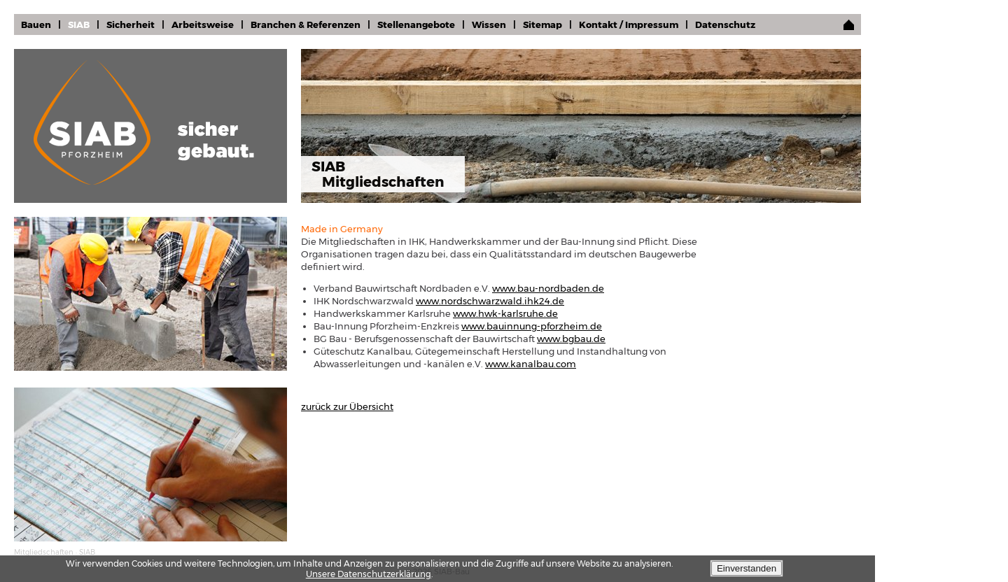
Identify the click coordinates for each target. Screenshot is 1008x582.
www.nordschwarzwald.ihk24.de (490, 300)
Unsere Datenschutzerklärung (368, 574)
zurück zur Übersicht (347, 406)
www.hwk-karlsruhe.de (505, 313)
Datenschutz (725, 24)
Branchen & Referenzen (305, 24)
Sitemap (542, 24)
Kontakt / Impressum (628, 24)
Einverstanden (746, 568)
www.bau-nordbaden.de (548, 288)
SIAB (79, 24)
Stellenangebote (416, 24)
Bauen (36, 24)
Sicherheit (130, 24)
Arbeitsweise (203, 24)
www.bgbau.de (571, 338)
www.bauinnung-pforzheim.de (531, 326)
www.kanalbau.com (530, 363)
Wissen (489, 24)
